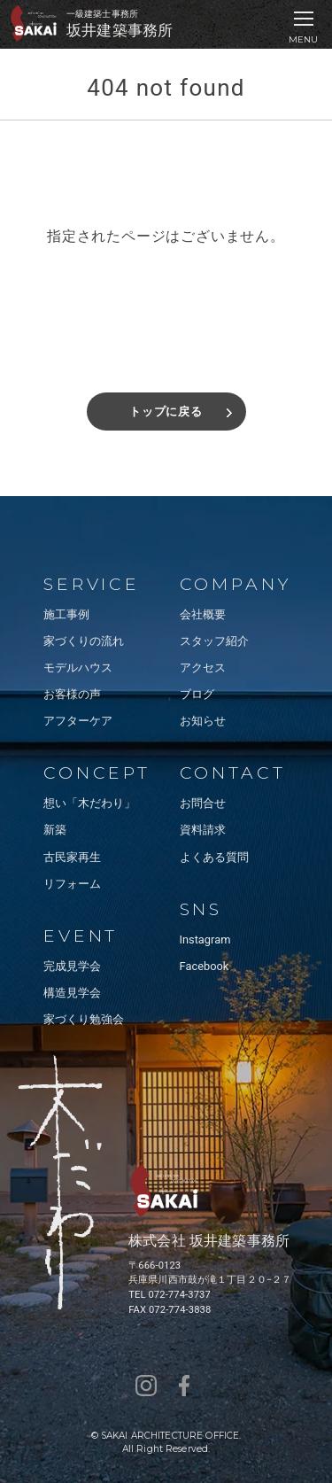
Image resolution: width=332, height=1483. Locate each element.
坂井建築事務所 (119, 30)
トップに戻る (166, 411)
